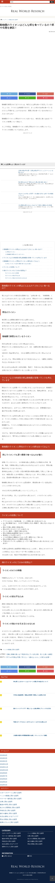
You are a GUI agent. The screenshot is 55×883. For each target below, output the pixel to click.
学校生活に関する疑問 (7, 810)
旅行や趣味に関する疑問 (8, 813)
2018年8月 (3, 773)
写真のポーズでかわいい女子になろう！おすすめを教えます (30, 722)
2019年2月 (3, 761)
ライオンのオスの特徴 (12, 273)
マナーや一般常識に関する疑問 (10, 798)
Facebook (27, 93)
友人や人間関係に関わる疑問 (10, 807)
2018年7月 (3, 776)
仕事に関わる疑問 (6, 801)
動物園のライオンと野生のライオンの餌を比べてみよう (21, 261)
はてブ (9, 97)
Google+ (45, 93)
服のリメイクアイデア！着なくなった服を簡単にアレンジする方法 (32, 708)
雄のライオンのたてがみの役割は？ (14, 270)
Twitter (9, 93)
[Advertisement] (27, 147)
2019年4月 (3, 755)
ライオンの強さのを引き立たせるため (16, 278)
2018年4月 (3, 785)
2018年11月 (4, 767)
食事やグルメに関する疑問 (9, 822)
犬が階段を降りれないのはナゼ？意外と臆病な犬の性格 (35, 205)
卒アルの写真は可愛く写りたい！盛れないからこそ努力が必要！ (28, 657)
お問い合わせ (7, 856)
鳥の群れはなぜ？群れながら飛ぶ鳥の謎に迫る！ (33, 182)
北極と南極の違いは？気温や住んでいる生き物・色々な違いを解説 (29, 654)
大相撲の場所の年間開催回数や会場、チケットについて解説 (30, 735)
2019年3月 (3, 758)
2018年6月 (3, 779)
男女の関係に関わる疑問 (8, 819)
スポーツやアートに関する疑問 (10, 793)
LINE (27, 97)
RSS (30, 856)
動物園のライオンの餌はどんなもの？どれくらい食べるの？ (22, 249)
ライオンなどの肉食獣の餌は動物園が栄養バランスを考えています (24, 257)
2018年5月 (3, 782)
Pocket (45, 97)
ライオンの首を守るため (12, 275)
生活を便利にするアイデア (9, 816)
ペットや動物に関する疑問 (11, 649)
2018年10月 (4, 770)
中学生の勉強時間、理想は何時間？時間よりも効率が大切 (29, 695)
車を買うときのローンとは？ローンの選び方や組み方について (30, 681)
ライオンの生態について (11, 267)
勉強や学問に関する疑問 (8, 804)
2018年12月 (4, 764)
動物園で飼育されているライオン (14, 254)
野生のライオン (10, 252)
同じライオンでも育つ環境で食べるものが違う (18, 263)
